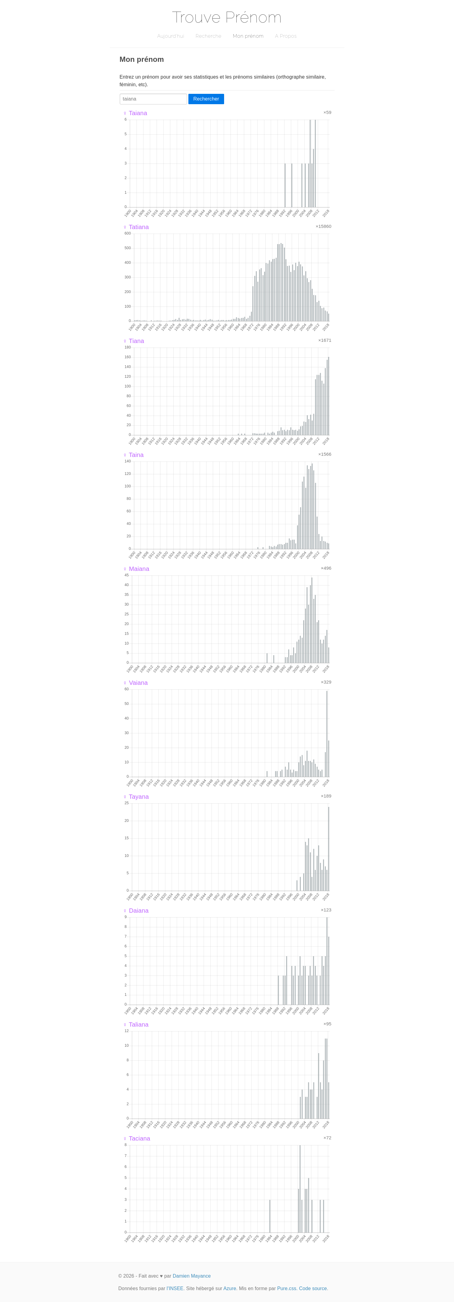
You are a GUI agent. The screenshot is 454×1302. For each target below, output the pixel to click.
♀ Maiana (136, 568)
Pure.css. (287, 1288)
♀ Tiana (133, 341)
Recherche (209, 36)
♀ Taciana (137, 1138)
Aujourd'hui (170, 36)
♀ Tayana (136, 796)
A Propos (286, 36)
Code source (313, 1288)
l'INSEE (175, 1288)
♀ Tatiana (136, 227)
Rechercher (206, 98)
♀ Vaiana (135, 682)
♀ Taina (133, 454)
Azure (229, 1288)
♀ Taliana (136, 1024)
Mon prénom (248, 36)
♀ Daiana (136, 910)
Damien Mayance (192, 1276)
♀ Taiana (135, 113)
